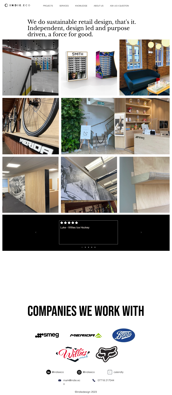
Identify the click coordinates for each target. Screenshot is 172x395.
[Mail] (59, 380)
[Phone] (93, 380)
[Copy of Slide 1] (85, 247)
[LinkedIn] (48, 372)
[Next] (141, 232)
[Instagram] (79, 372)
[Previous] (35, 232)
